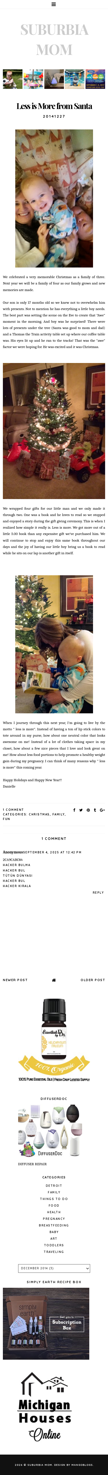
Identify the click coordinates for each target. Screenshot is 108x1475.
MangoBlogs (82, 1464)
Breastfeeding (54, 1225)
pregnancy (54, 1219)
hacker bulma (16, 865)
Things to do (54, 1199)
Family (58, 814)
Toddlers (54, 1245)
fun (6, 819)
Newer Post (15, 980)
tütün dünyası (18, 876)
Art (54, 1239)
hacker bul (14, 870)
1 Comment (13, 810)
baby (54, 1232)
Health (54, 1212)
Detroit (54, 1186)
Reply (98, 893)
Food (54, 1205)
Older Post (93, 980)
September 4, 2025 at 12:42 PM (52, 852)
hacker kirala (17, 886)
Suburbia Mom (39, 1464)
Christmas (39, 814)
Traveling (54, 1252)
